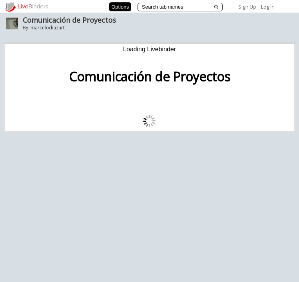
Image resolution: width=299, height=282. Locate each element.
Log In (268, 6)
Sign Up (247, 6)
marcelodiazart (48, 27)
